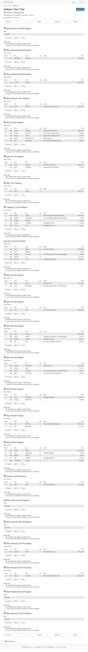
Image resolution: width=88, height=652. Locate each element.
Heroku (64, 647)
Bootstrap (51, 647)
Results (39, 21)
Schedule (31, 15)
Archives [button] (81, 2)
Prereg (75, 21)
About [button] (74, 2)
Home (5, 5)
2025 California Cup (14, 17)
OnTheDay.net (9, 2)
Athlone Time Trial (14, 9)
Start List (57, 21)
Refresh (80, 9)
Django (39, 647)
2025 (10, 5)
